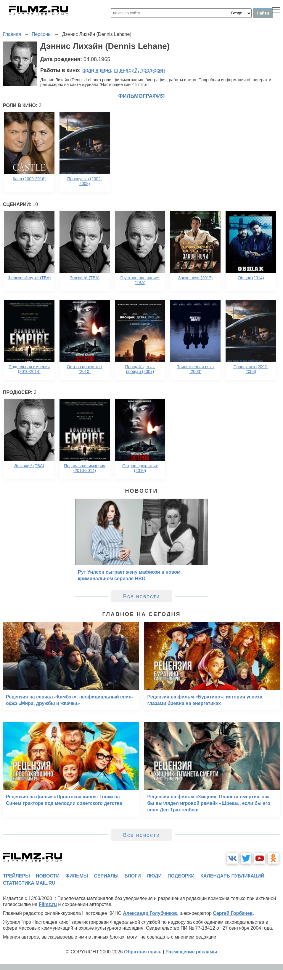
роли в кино (96, 70)
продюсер (153, 70)
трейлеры (16, 875)
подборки (181, 875)
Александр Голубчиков (150, 913)
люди (154, 875)
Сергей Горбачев (233, 913)
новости (48, 875)
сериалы (106, 875)
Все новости (141, 596)
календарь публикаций (232, 875)
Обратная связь (143, 951)
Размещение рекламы (191, 951)
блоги (132, 875)
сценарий (125, 70)
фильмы (76, 875)
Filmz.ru (48, 904)
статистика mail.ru (29, 883)
